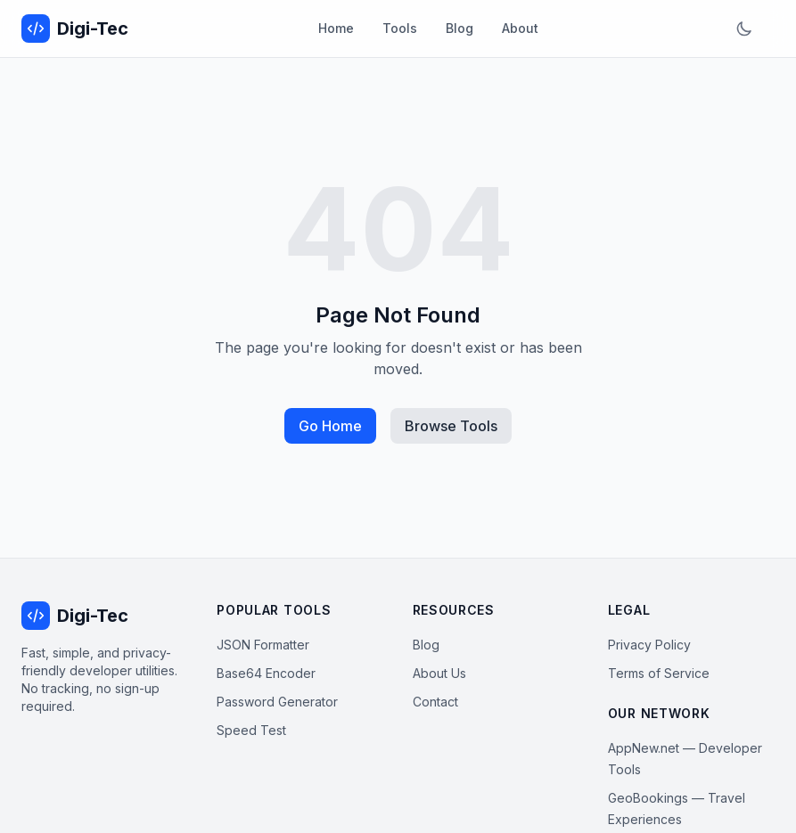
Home (336, 28)
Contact (435, 701)
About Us (439, 673)
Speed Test (251, 730)
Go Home (330, 426)
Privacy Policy (649, 644)
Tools (399, 28)
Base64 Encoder (266, 673)
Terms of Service (659, 673)
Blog (459, 28)
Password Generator (277, 701)
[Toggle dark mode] (744, 28)
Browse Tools (451, 426)
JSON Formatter (263, 644)
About (520, 28)
